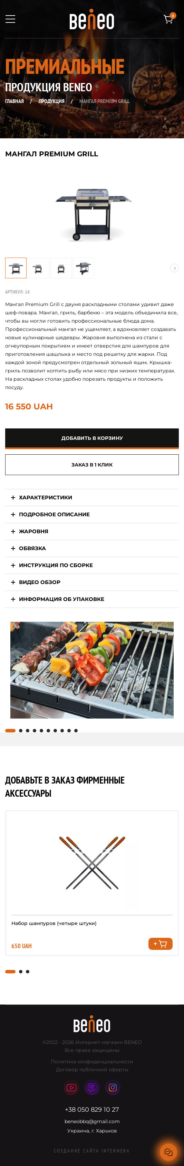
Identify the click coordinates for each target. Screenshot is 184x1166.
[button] (174, 268)
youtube (71, 1087)
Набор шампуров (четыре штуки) (54, 923)
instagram (113, 1087)
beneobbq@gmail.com (92, 1121)
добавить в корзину (92, 438)
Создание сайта (92, 1151)
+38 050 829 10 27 (92, 1109)
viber (92, 1087)
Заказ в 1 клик (92, 465)
